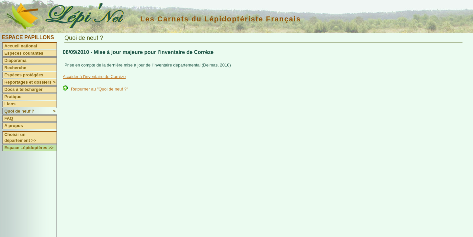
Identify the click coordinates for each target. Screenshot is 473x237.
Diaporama (15, 60)
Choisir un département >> (20, 137)
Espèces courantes (23, 53)
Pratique (12, 96)
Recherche (15, 67)
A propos (13, 125)
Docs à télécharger (23, 89)
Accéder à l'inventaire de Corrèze (94, 76)
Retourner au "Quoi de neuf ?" (99, 89)
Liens (9, 103)
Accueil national (20, 45)
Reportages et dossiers (30, 82)
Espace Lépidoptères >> (29, 147)
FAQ (8, 118)
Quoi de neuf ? (30, 111)
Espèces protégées (23, 74)
